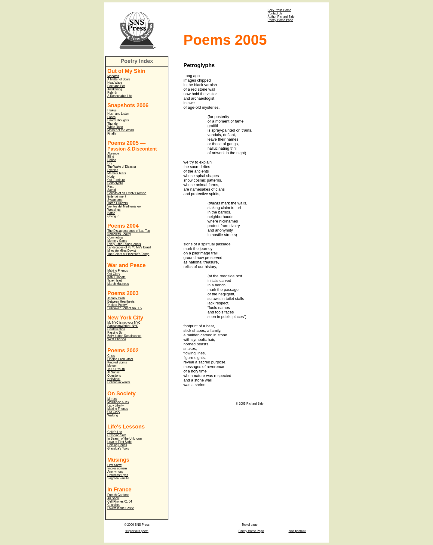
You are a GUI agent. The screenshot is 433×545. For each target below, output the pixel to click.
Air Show (113, 498)
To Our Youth (116, 369)
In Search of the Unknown (124, 438)
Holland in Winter (118, 382)
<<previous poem (136, 531)
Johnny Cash (116, 298)
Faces (111, 117)
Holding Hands (117, 445)
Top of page (249, 524)
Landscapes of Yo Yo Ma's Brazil (129, 247)
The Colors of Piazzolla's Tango (128, 254)
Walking (112, 415)
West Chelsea (116, 339)
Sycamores (114, 199)
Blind (110, 156)
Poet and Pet (116, 86)
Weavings (114, 209)
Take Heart (114, 280)
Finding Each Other (120, 359)
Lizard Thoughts (118, 120)
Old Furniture (116, 180)
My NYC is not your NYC (123, 322)
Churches (113, 504)
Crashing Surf (116, 435)
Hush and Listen (118, 113)
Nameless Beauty (119, 234)
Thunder (112, 123)
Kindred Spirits (117, 362)
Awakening (114, 89)
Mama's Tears (116, 173)
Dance (111, 160)
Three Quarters (117, 203)
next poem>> (297, 531)
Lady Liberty (115, 405)
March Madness (118, 283)
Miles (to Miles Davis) (121, 250)
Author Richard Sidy (281, 16)
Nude (111, 176)
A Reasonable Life (119, 96)
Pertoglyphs (115, 183)
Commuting (115, 237)
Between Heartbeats (121, 301)
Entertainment (116, 196)
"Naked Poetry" (117, 305)
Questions (114, 375)
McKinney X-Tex (118, 402)
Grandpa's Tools (118, 448)
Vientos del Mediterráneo (124, 206)
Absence (113, 153)
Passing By (114, 332)
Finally (111, 133)
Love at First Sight (119, 442)
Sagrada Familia (118, 478)
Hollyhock (113, 379)
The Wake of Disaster (121, 166)
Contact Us (275, 13)
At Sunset (113, 372)
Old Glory (113, 274)
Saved (111, 190)
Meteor (112, 365)
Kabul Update (116, 277)
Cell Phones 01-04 (119, 501)
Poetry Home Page (280, 20)
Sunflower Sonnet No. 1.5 (124, 308)
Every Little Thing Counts (124, 244)
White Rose (115, 127)
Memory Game (117, 240)
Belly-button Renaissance (124, 336)
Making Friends (117, 270)
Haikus (112, 110)
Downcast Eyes (117, 475)
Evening (112, 170)
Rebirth (112, 92)
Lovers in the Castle (120, 508)
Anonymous (115, 471)
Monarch (113, 76)
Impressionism (117, 468)
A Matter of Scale (118, 79)
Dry (109, 163)
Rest (110, 186)
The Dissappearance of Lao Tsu (128, 230)
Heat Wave (114, 82)
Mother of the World (120, 130)
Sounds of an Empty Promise (126, 193)
